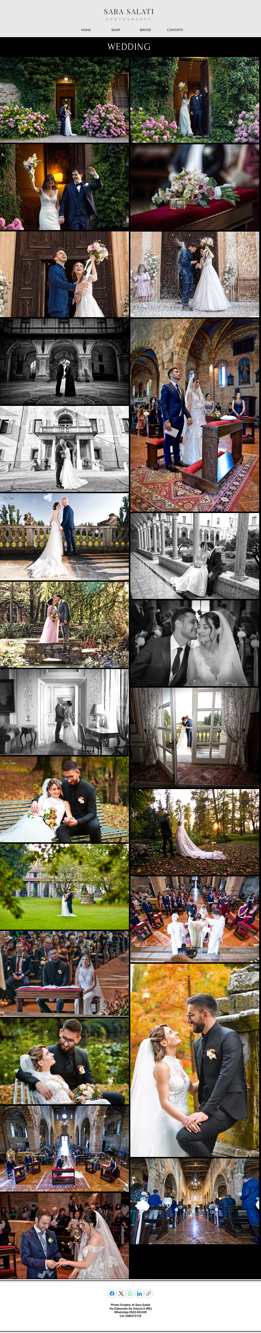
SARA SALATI (129, 11)
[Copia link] (148, 1293)
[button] (145, 30)
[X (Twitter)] (121, 1293)
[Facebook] (112, 1293)
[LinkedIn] (139, 1293)
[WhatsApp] (130, 1293)
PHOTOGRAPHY (129, 19)
